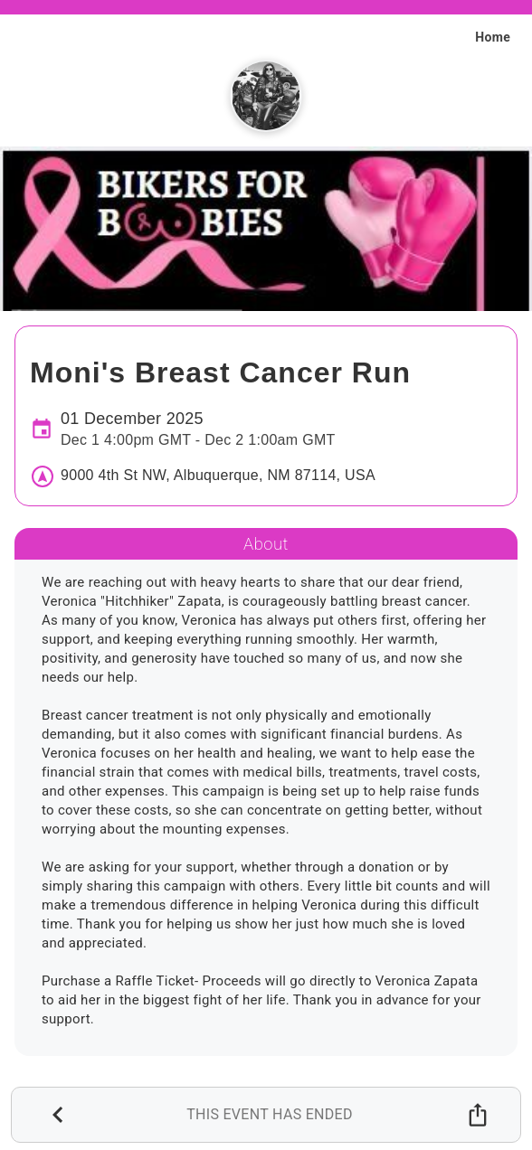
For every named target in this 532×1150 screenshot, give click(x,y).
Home (492, 37)
